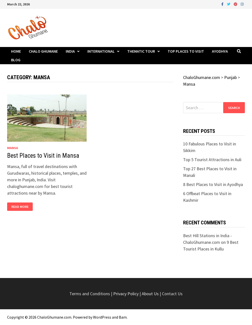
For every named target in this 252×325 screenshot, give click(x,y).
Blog (15, 59)
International (101, 51)
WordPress (102, 317)
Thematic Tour (141, 51)
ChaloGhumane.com (54, 317)
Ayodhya (220, 51)
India (70, 51)
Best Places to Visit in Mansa (43, 155)
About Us (150, 293)
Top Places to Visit (186, 51)
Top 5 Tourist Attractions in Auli (212, 159)
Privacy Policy (126, 293)
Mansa (12, 148)
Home (16, 51)
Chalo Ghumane (43, 51)
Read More (20, 206)
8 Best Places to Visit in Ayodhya (213, 184)
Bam (123, 317)
